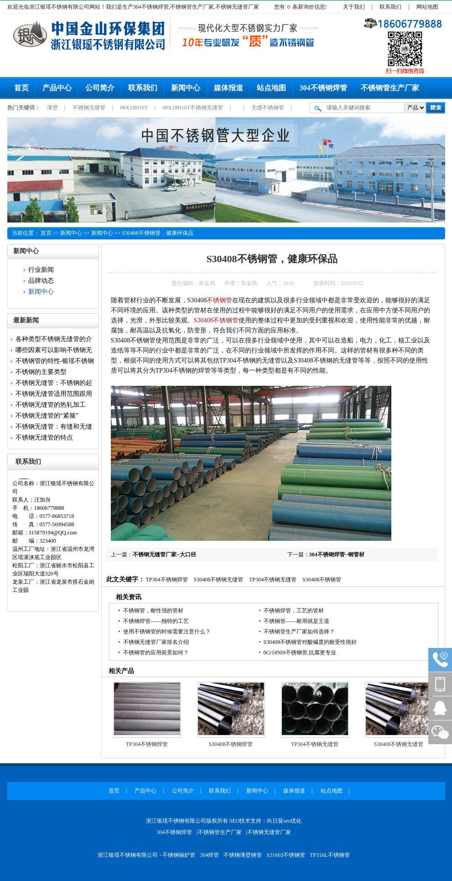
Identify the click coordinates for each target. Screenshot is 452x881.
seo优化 (292, 821)
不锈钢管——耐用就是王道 (296, 621)
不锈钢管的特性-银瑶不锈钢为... (55, 362)
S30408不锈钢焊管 (231, 744)
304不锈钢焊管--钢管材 (337, 554)
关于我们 (354, 7)
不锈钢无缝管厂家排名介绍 (156, 642)
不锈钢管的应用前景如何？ (156, 652)
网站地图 (427, 7)
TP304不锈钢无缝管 (272, 579)
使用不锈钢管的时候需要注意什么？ (167, 631)
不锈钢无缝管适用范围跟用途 (54, 394)
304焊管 (209, 855)
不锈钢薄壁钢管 (242, 855)
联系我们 (390, 7)
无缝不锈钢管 (268, 107)
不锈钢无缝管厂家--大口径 (165, 554)
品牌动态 (41, 280)
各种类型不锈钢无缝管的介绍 (54, 340)
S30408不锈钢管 (216, 320)
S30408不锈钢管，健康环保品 (157, 233)
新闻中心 (185, 88)
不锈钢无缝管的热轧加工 (51, 404)
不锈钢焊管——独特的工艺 (156, 621)
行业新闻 (41, 269)
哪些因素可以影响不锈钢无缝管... (54, 351)
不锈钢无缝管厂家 (269, 832)
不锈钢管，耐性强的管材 (153, 610)
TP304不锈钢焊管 (167, 579)
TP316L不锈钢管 (329, 855)
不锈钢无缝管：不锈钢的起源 (54, 384)
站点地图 (271, 88)
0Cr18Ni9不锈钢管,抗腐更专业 (300, 652)
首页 (21, 88)
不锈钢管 (219, 300)
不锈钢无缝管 (90, 107)
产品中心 (57, 88)
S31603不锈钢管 (285, 855)
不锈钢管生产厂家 (390, 88)
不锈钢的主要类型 (41, 371)
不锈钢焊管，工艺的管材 (294, 610)
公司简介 (99, 88)
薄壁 (53, 107)
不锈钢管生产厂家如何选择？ (299, 631)
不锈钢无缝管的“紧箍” (47, 415)
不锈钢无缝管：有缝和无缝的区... (54, 427)
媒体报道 (228, 88)
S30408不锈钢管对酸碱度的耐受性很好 (310, 642)
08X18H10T (134, 107)
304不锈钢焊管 (323, 88)
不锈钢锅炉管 (178, 855)
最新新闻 (26, 320)
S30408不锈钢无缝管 (219, 579)
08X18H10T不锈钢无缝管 (193, 107)
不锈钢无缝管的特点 (44, 437)
